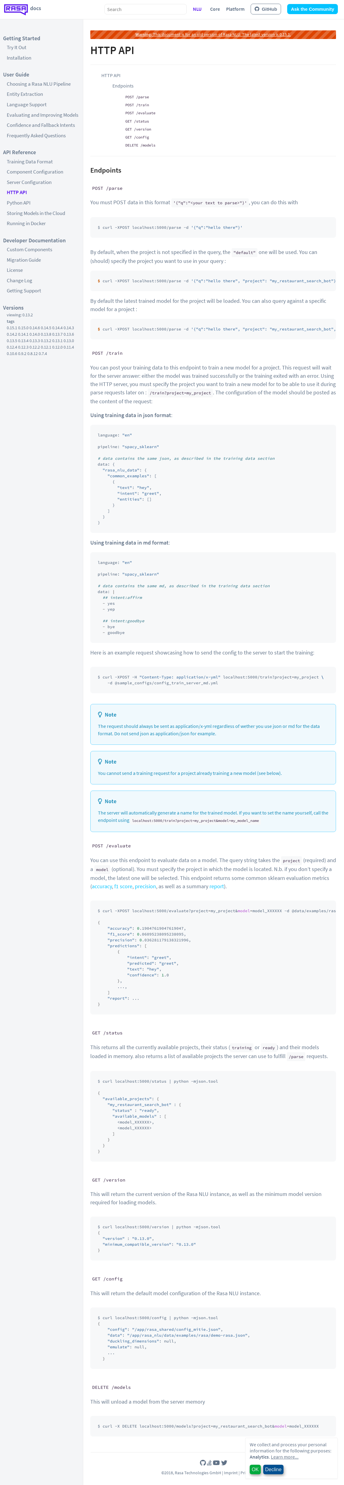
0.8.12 (32, 353)
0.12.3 (23, 347)
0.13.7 (57, 334)
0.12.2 (34, 347)
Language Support (27, 104)
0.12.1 (46, 347)
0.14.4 (57, 327)
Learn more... (285, 1457)
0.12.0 (57, 347)
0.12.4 (12, 347)
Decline (273, 1469)
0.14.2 (12, 334)
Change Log (19, 280)
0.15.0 (23, 327)
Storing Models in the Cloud (36, 213)
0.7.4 (43, 353)
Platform (235, 9)
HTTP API (17, 192)
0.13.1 (57, 340)
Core (215, 9)
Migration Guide (24, 259)
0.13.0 (69, 340)
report (216, 886)
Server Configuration (29, 182)
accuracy (102, 886)
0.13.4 (23, 340)
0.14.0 (34, 334)
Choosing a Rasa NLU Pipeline (39, 83)
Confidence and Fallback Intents (41, 125)
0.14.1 (23, 334)
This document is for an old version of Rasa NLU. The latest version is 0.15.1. (213, 34)
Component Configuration (35, 171)
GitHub (266, 9)
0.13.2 (46, 340)
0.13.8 (46, 334)
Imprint (231, 1472)
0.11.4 (69, 347)
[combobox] (145, 9)
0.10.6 (12, 353)
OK (255, 1469)
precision (145, 886)
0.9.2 (22, 353)
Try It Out (16, 47)
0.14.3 (69, 327)
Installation (19, 57)
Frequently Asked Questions (36, 135)
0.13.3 (34, 340)
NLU (197, 9)
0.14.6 (34, 327)
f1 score (123, 886)
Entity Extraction (25, 94)
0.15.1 (12, 327)
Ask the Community (312, 9)
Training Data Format (30, 161)
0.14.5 (46, 327)
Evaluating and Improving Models (42, 114)
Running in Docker (26, 223)
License (15, 270)
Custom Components (29, 249)
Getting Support (24, 290)
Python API (18, 202)
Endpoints (123, 86)
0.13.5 (12, 340)
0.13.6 (69, 334)
